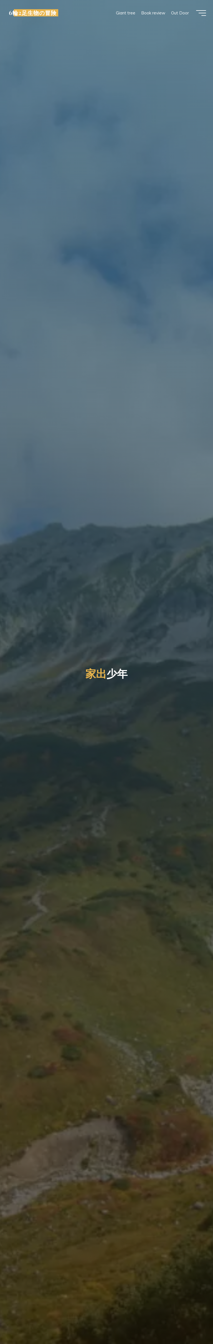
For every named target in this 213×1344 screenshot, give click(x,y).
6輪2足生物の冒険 (34, 13)
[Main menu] (200, 13)
